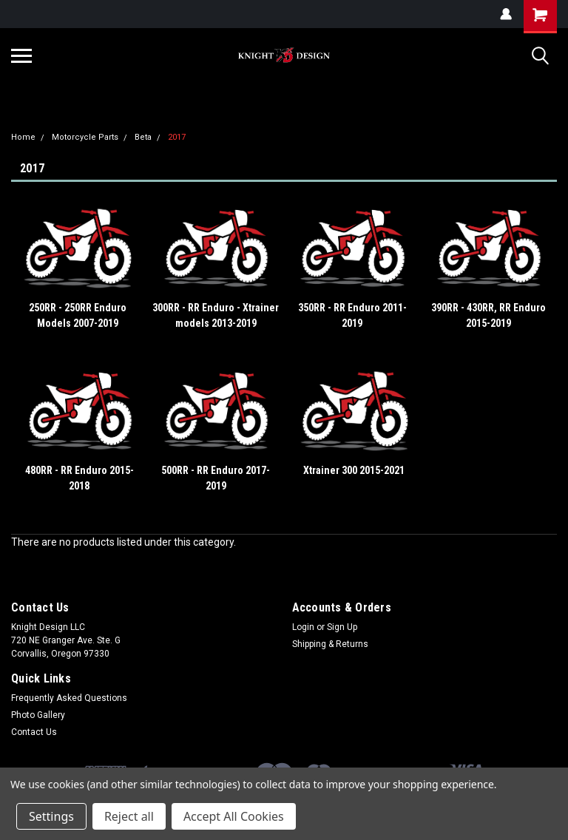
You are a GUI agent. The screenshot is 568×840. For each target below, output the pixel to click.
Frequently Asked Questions (69, 698)
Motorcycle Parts (85, 137)
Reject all (129, 816)
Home (23, 137)
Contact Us (34, 732)
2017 (177, 137)
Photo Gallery (38, 715)
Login (303, 627)
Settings (51, 816)
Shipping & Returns (330, 644)
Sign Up (342, 627)
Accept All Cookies (233, 816)
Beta (143, 137)
